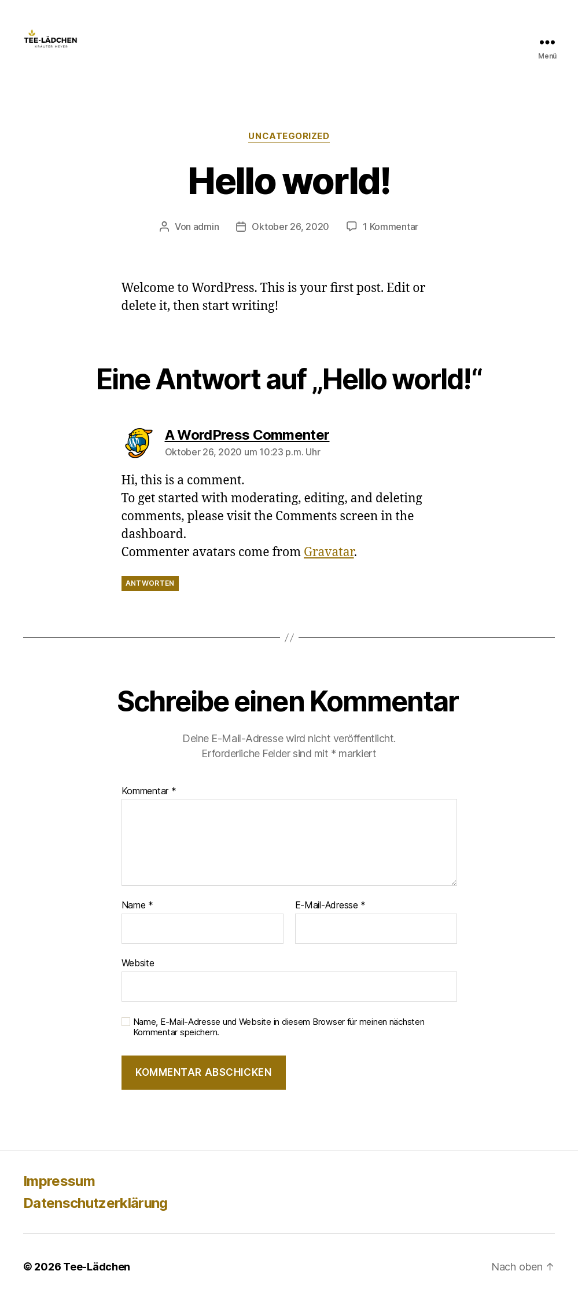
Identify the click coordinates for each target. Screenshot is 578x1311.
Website (138, 974)
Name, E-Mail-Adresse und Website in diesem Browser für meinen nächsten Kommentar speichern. (279, 1039)
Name (137, 917)
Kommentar (149, 803)
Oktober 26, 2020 (290, 238)
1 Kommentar (390, 238)
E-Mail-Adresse (330, 917)
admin (206, 238)
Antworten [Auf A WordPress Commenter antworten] (150, 595)
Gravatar (329, 564)
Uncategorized (288, 148)
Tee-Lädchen (96, 1278)
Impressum (59, 1192)
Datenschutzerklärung (95, 1214)
